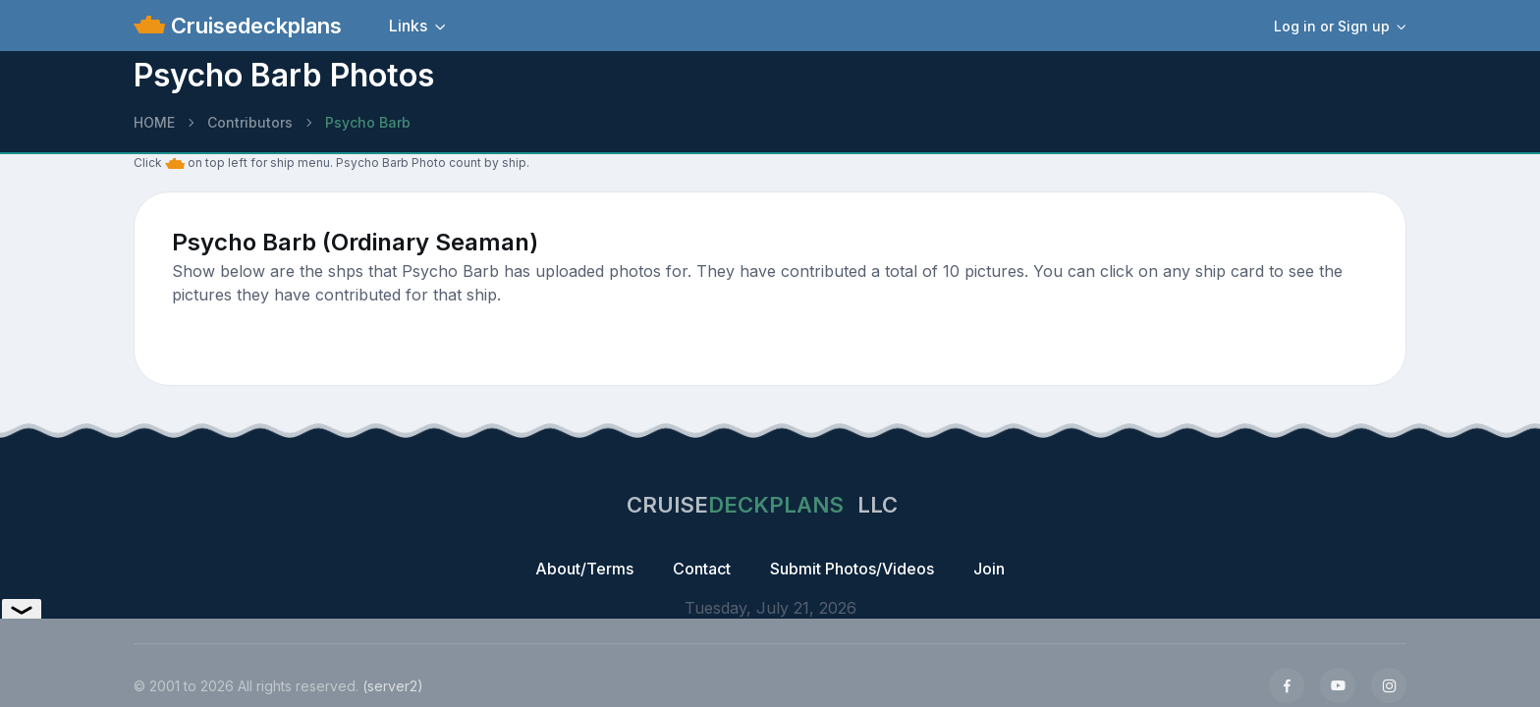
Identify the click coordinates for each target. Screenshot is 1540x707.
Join (989, 568)
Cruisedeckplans (253, 25)
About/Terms (584, 568)
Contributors (250, 122)
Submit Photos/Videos (852, 568)
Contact (702, 568)
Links (408, 25)
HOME (154, 122)
